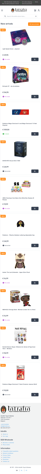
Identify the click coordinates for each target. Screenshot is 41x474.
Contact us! (6, 461)
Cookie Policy (6, 457)
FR (26, 470)
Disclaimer (6, 459)
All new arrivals (34, 24)
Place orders (6, 444)
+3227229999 (5, 424)
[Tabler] (19, 10)
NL (21, 470)
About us (5, 434)
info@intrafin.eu (5, 426)
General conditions (8, 453)
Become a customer (8, 442)
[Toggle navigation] (2, 10)
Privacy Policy (7, 455)
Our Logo (5, 436)
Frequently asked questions (10, 451)
